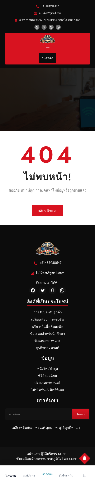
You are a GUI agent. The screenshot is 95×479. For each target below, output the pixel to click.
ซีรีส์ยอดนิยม (47, 375)
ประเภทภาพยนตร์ (47, 382)
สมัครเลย (47, 58)
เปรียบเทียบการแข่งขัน (47, 319)
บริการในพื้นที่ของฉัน (47, 326)
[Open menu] (47, 48)
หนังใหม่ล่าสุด (47, 368)
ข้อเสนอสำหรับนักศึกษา (47, 333)
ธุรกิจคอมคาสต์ (47, 347)
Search (80, 414)
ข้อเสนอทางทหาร (47, 340)
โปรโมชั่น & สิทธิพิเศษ (47, 390)
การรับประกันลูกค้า (47, 312)
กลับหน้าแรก (47, 210)
